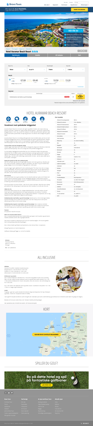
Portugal (14, 49)
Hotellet (37, 55)
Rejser (8, 49)
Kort (79, 55)
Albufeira (29, 49)
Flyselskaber (24, 404)
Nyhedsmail (7, 406)
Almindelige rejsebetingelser (45, 413)
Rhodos (57, 406)
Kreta (56, 402)
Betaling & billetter (42, 402)
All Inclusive (59, 55)
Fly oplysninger (81, 86)
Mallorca (57, 404)
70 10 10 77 (86, 423)
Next (86, 29)
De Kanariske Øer (59, 411)
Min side (47, 5)
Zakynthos (57, 413)
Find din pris (16, 55)
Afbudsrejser (85, 5)
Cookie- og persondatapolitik (11, 413)
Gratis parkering (25, 413)
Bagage (40, 408)
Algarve (21, 49)
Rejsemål (55, 5)
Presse (6, 404)
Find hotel (64, 5)
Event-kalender (24, 411)
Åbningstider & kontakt (9, 415)
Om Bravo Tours (8, 402)
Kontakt (71, 2)
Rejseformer (74, 5)
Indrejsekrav (24, 406)
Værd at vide (41, 406)
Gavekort (6, 408)
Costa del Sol (58, 408)
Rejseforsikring (41, 411)
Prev (7, 29)
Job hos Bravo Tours (9, 411)
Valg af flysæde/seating (43, 404)
